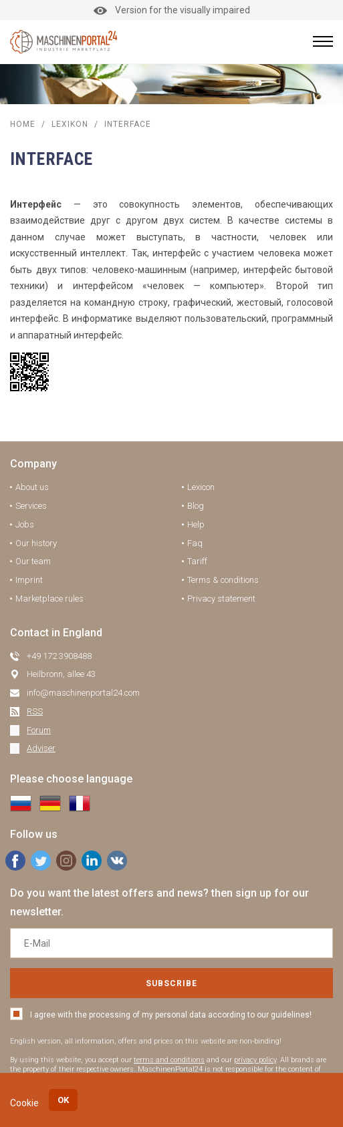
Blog (195, 506)
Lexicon (201, 487)
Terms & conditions (223, 580)
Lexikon (69, 124)
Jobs (24, 524)
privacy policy (255, 1060)
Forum (39, 730)
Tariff (197, 561)
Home (22, 124)
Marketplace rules (49, 599)
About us (32, 487)
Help (196, 524)
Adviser (41, 748)
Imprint (29, 580)
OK (63, 1100)
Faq (195, 543)
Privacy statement (221, 599)
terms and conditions (169, 1060)
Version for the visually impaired (172, 10)
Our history (36, 543)
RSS (35, 711)
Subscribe (171, 983)
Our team (33, 561)
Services (31, 506)
